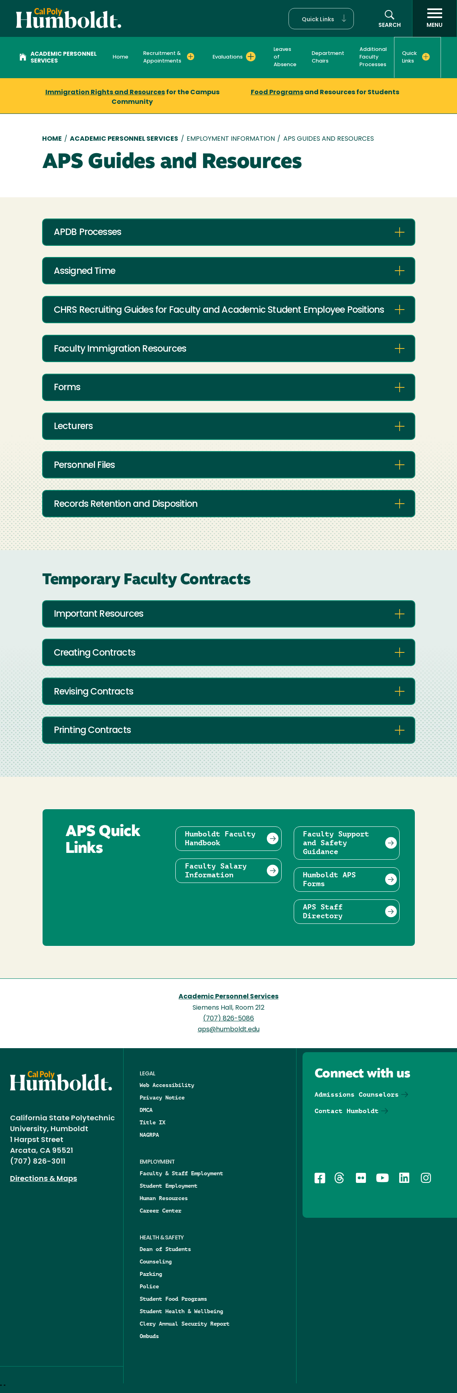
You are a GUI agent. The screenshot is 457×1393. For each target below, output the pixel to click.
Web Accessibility (167, 1085)
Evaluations (228, 57)
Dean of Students (165, 1249)
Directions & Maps (43, 1179)
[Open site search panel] (389, 18)
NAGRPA (149, 1135)
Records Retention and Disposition (126, 504)
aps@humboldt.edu (229, 1030)
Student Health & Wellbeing (181, 1311)
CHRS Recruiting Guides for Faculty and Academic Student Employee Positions (219, 310)
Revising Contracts (94, 692)
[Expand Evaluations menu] (251, 56)
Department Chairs (328, 57)
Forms (67, 388)
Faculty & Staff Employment (181, 1173)
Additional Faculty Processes (373, 57)
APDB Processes (88, 232)
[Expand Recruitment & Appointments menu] (190, 56)
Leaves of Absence (285, 57)
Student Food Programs (173, 1299)
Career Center (160, 1210)
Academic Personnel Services (58, 57)
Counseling (156, 1261)
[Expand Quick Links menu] (426, 57)
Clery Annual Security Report (185, 1323)
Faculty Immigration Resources (120, 349)
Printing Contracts (92, 730)
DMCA (146, 1110)
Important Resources (99, 614)
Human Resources (164, 1198)
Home (120, 57)
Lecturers (73, 426)
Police (149, 1286)
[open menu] (434, 18)
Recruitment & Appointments (162, 57)
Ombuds (149, 1336)
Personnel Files (84, 465)
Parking (151, 1274)
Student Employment (168, 1185)
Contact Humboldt (347, 1111)
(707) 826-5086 (228, 1019)
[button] (321, 18)
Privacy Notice (162, 1097)
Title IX (152, 1122)
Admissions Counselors (357, 1094)
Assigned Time (85, 271)
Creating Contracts (95, 653)
